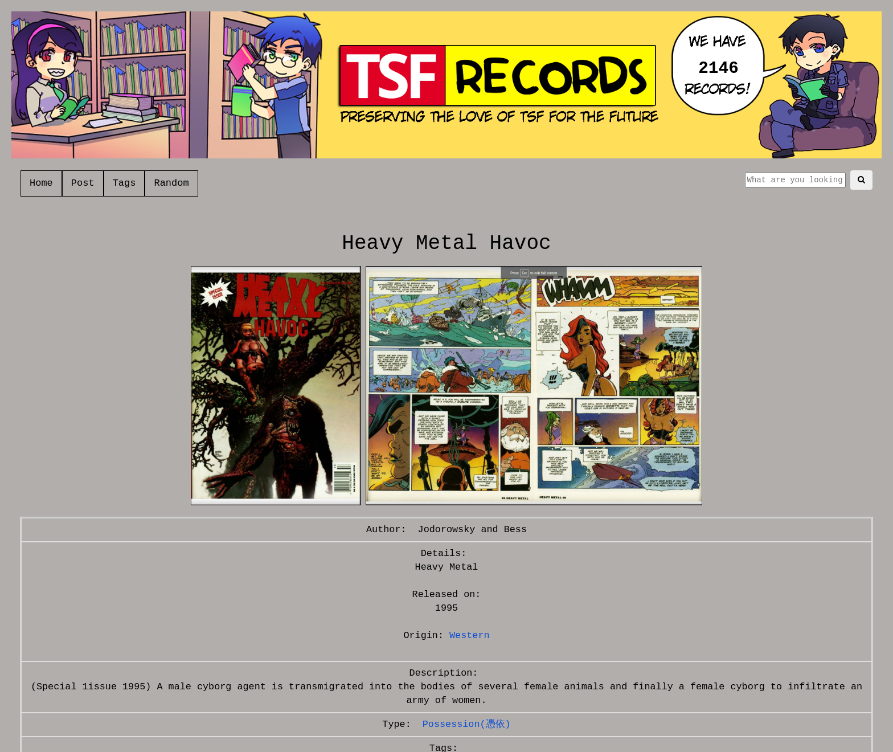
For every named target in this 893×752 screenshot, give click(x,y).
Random (171, 183)
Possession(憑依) (467, 724)
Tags (124, 183)
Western (469, 635)
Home (41, 183)
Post (83, 183)
